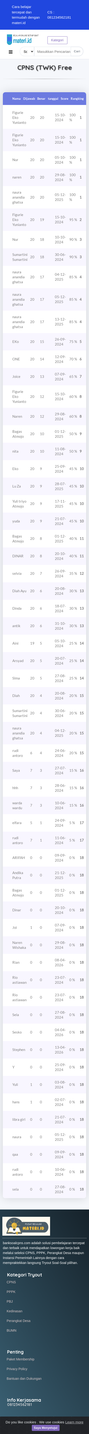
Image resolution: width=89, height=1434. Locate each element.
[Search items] (58, 51)
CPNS (11, 1282)
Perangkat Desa (18, 1321)
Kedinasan (14, 1311)
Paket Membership (20, 1359)
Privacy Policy (17, 1369)
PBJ (10, 1301)
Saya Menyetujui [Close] (45, 1430)
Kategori (57, 40)
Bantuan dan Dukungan (24, 1378)
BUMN (11, 1330)
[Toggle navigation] (11, 52)
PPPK (11, 1292)
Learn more (74, 1425)
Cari (77, 51)
